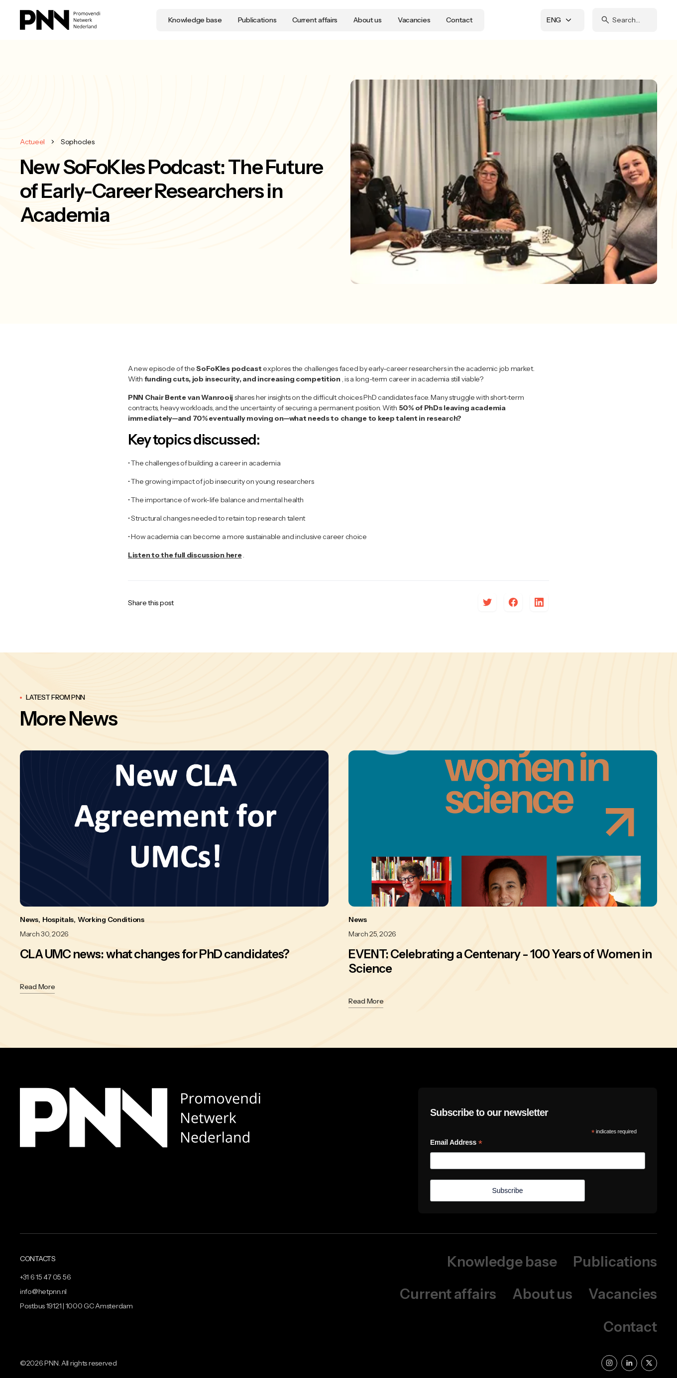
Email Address (456, 1142)
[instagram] (609, 1363)
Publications (257, 19)
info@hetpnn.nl (43, 1291)
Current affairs (315, 19)
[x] (487, 603)
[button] (562, 20)
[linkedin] (539, 603)
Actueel (32, 141)
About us (367, 19)
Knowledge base (195, 19)
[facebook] (513, 603)
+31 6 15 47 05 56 (45, 1277)
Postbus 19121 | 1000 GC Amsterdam (76, 1305)
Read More (37, 986)
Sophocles (77, 141)
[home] (60, 20)
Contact (459, 19)
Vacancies (414, 19)
